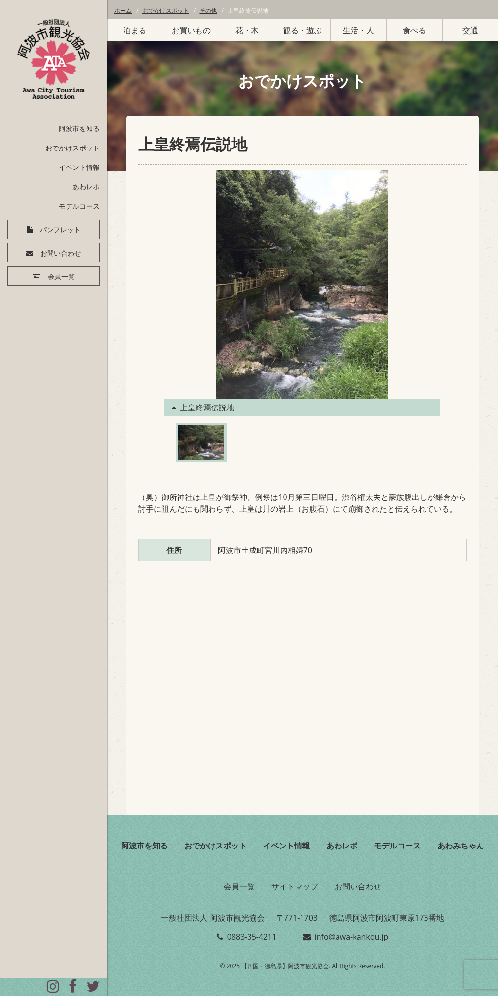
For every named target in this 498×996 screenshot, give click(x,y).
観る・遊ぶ (302, 30)
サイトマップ (294, 886)
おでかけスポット (72, 147)
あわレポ (86, 186)
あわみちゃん (460, 845)
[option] (302, 293)
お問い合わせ (60, 253)
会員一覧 (61, 276)
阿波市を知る (79, 128)
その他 (208, 10)
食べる (414, 30)
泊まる (134, 30)
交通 (470, 30)
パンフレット (60, 229)
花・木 (247, 30)
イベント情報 (79, 167)
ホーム (123, 10)
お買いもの (191, 30)
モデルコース (79, 206)
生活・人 (358, 30)
